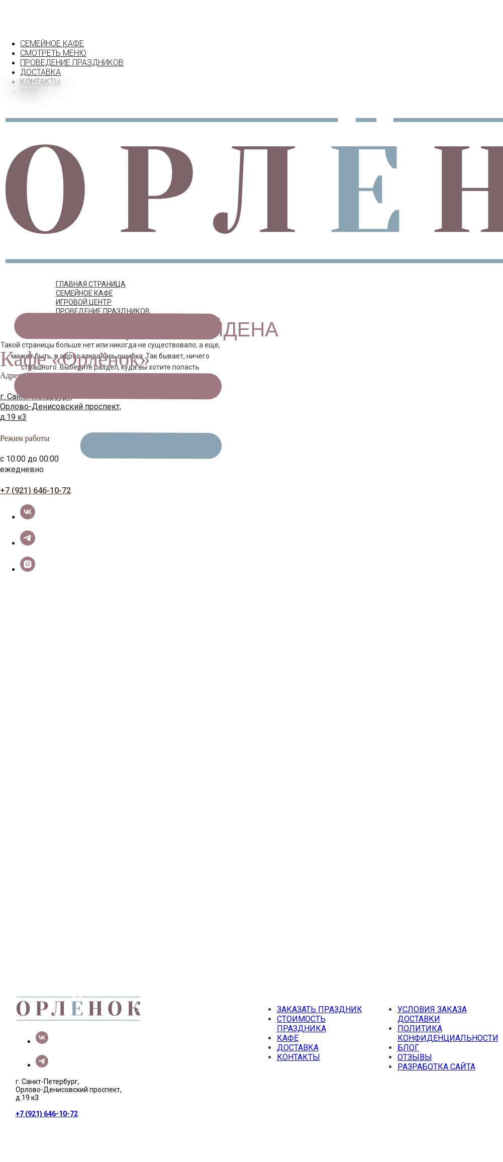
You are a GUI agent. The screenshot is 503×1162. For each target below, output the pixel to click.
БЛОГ (408, 1028)
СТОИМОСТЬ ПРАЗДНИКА (301, 1004)
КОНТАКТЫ (48, 71)
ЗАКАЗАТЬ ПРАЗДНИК (319, 990)
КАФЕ (30, 33)
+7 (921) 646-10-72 (35, 471)
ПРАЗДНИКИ (50, 52)
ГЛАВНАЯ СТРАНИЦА (91, 264)
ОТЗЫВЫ (414, 1037)
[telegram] (27, 523)
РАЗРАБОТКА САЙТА (436, 1047)
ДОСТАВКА (48, 62)
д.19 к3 (13, 397)
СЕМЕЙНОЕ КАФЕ (84, 274)
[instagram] (27, 549)
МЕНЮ (39, 43)
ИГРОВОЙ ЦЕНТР (84, 283)
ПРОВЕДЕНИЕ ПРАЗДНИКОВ (103, 292)
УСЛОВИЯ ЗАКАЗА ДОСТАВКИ (432, 994)
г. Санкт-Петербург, (36, 377)
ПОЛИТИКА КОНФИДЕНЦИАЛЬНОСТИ (447, 1013)
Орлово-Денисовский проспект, (60, 387)
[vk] (27, 497)
